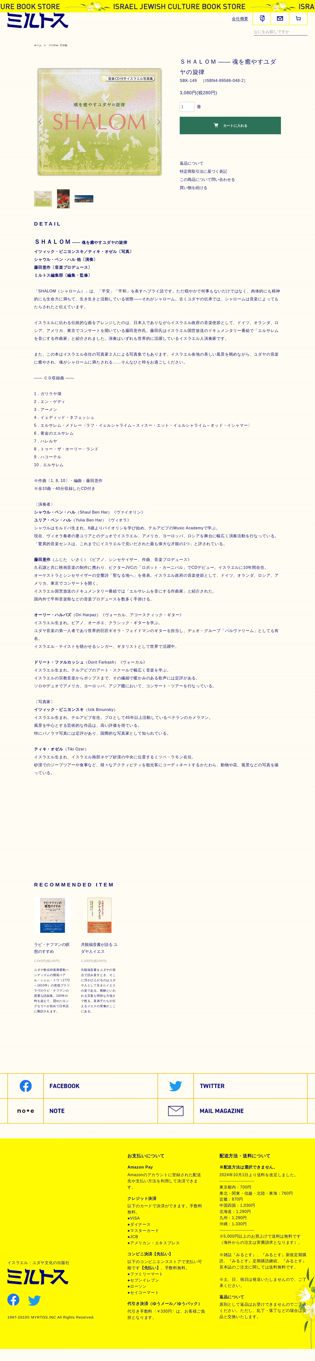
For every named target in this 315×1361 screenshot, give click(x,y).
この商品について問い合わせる (209, 186)
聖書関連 (46, 38)
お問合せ (22, 1202)
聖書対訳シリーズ (129, 38)
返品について (192, 169)
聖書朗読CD (160, 38)
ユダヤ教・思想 (190, 38)
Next (157, 128)
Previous (41, 128)
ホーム (38, 51)
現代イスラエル (222, 38)
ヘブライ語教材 (95, 38)
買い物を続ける (194, 194)
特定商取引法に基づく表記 (205, 177)
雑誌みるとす (21, 38)
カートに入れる (230, 131)
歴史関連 (67, 38)
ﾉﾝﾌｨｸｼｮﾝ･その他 (63, 51)
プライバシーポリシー (35, 1185)
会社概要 (240, 19)
